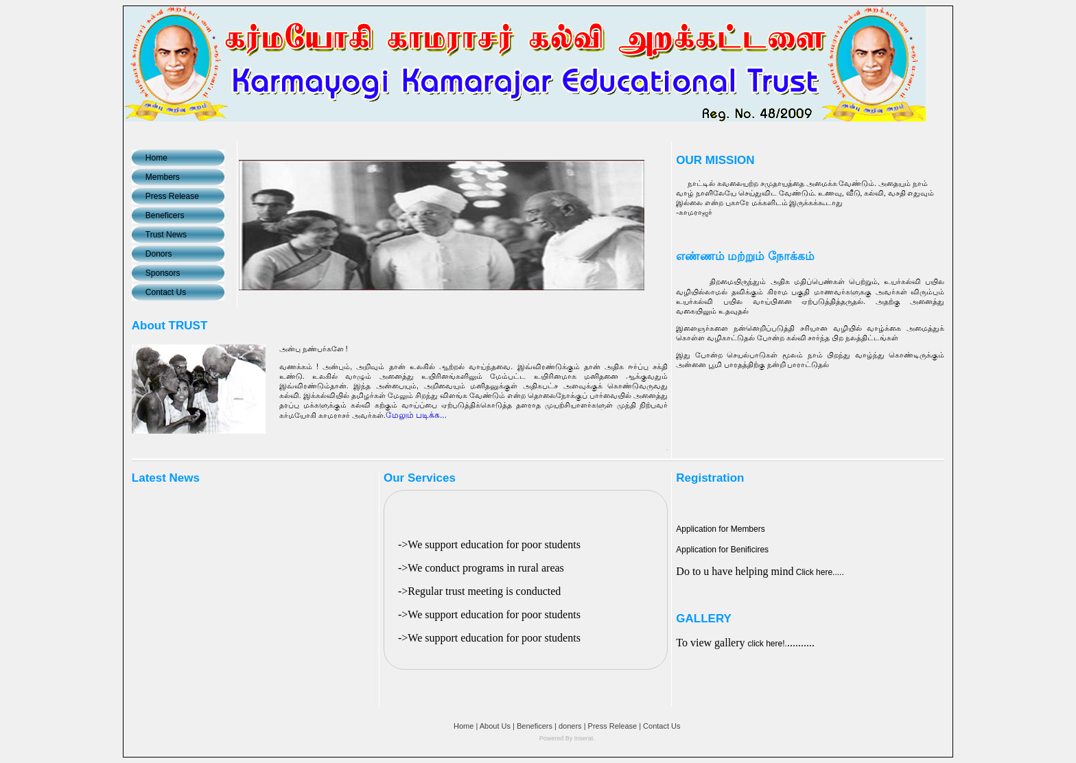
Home (156, 158)
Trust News (166, 234)
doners (570, 726)
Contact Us (165, 292)
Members (162, 177)
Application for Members (720, 529)
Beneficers (165, 215)
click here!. (767, 643)
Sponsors (162, 273)
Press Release (172, 196)
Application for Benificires (722, 549)
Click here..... (818, 572)
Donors (158, 254)
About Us (495, 726)
